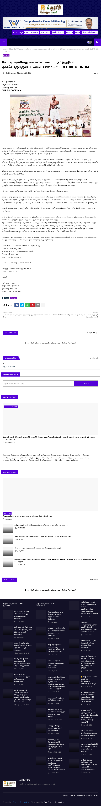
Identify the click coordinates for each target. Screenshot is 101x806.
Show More (94, 579)
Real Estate (45, 32)
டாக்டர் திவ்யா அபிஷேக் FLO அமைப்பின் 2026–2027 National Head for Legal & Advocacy (89, 764)
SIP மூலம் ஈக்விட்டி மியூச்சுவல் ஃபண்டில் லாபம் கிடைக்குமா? (89, 733)
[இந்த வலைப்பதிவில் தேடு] (38, 383)
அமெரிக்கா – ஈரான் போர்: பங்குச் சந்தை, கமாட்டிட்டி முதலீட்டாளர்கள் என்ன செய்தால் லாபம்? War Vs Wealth (56, 764)
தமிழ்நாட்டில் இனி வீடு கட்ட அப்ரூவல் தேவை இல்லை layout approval (41, 525)
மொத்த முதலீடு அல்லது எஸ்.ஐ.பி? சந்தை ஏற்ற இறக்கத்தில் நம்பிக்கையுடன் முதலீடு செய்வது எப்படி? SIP (89, 716)
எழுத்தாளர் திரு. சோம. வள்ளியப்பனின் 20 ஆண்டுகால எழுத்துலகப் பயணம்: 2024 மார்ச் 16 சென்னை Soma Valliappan (55, 560)
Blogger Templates (21, 802)
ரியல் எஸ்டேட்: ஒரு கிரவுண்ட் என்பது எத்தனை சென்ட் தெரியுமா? (27, 516)
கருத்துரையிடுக (9, 366)
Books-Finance (58, 32)
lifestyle (12, 49)
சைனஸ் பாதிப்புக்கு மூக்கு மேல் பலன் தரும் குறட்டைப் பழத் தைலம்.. (23, 646)
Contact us (80, 796)
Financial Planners (89, 32)
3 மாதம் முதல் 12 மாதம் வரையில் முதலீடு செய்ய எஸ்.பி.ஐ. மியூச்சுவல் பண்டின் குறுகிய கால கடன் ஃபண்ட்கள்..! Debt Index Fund (49, 438)
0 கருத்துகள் (93, 358)
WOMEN (69, 32)
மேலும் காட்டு (92, 333)
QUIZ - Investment (31, 32)
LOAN (77, 32)
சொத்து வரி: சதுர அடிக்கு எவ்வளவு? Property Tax (55, 728)
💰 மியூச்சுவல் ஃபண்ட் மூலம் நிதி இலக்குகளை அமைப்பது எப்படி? (89, 680)
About (72, 796)
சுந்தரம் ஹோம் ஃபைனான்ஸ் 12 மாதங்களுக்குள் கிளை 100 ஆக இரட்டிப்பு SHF (56, 744)
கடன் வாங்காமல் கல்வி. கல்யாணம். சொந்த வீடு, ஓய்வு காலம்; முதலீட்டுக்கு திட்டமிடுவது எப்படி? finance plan (22, 696)
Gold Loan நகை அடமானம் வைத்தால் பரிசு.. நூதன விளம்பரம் (37, 548)
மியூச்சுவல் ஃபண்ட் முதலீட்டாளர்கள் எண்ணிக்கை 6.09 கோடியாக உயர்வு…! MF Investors (88, 697)
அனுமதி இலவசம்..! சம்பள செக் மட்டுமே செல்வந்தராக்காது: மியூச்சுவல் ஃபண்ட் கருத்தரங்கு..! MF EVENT (88, 662)
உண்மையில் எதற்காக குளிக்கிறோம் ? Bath (56, 699)
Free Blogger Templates (54, 802)
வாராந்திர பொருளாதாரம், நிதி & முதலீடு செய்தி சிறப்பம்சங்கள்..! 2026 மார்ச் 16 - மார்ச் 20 (89, 627)
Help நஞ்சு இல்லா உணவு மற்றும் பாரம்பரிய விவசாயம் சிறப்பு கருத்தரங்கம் (42, 536)
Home (65, 796)
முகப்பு (5, 49)
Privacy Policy (92, 796)
